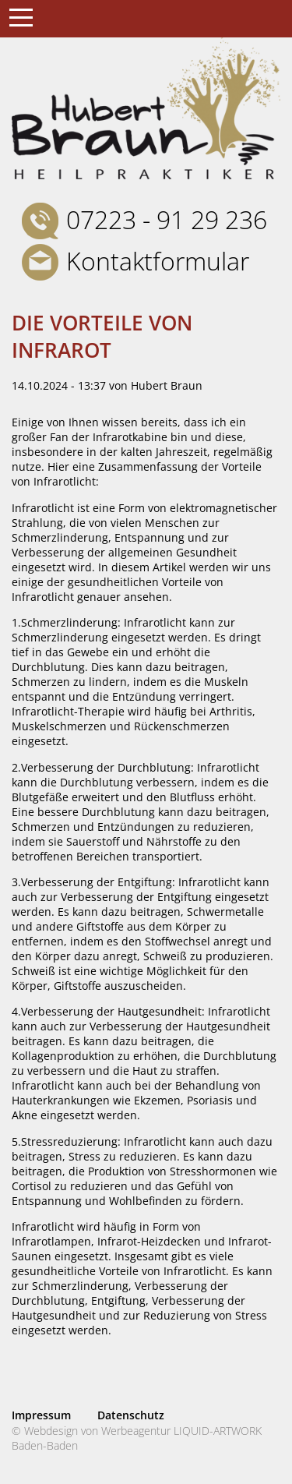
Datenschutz (130, 1415)
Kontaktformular (157, 260)
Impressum (41, 1415)
